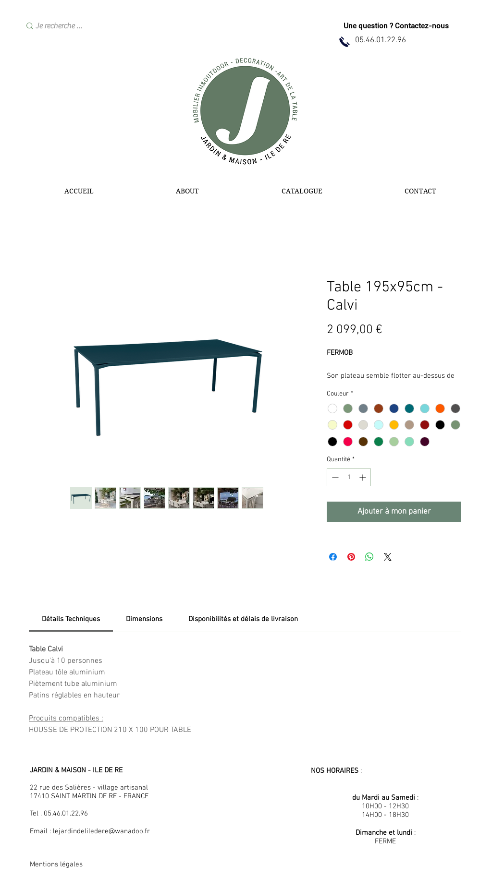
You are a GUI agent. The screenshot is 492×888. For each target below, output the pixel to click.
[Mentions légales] (64, 864)
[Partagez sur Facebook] (333, 557)
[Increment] (363, 477)
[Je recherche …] (92, 26)
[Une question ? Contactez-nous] (396, 26)
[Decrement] (334, 477)
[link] (71, 619)
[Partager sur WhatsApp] (369, 557)
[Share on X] (388, 557)
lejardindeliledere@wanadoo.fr (101, 831)
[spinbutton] (348, 477)
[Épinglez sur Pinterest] (351, 557)
